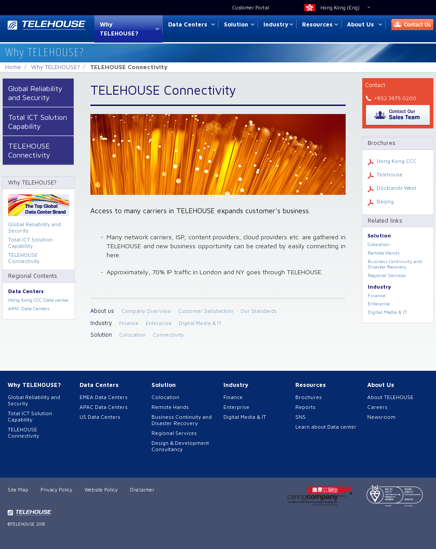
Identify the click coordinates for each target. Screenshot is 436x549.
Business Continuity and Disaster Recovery (395, 264)
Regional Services (387, 275)
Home (13, 66)
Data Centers (187, 24)
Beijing (385, 201)
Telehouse (390, 174)
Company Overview (146, 311)
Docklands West (396, 188)
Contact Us (409, 24)
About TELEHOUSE (390, 397)
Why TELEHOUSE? (119, 29)
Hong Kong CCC (397, 161)
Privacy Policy (56, 489)
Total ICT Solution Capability (37, 121)
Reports (305, 407)
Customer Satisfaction (205, 311)
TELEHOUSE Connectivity (29, 150)
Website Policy (101, 489)
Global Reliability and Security (35, 92)
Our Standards (258, 311)
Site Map (18, 489)
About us (102, 310)
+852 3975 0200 (395, 98)
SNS (300, 417)
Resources (317, 24)
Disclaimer (142, 489)
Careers (377, 407)
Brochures (308, 397)
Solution (236, 24)
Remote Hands (384, 252)
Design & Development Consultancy (180, 446)
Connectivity (168, 335)
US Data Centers (100, 417)
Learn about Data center (325, 427)
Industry (276, 24)
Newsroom (381, 417)
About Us (360, 24)
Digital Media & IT (200, 323)
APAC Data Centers (28, 308)
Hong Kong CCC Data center (38, 300)
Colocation (132, 335)
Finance (128, 323)
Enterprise (159, 323)
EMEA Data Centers (104, 397)
